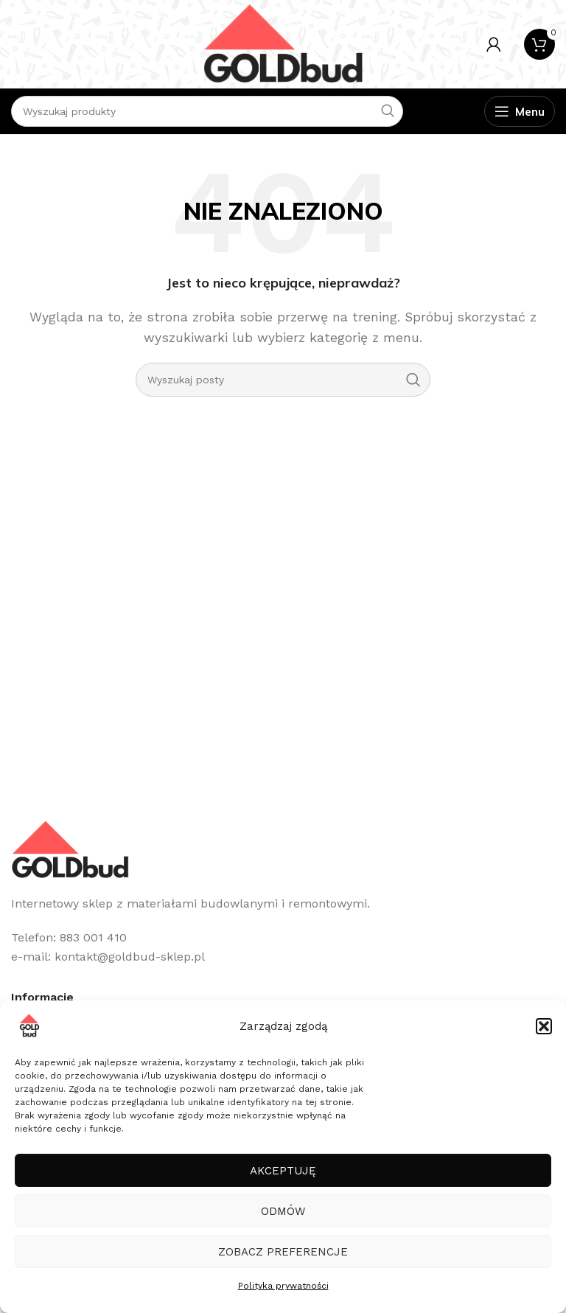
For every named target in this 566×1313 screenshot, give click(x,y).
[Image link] (70, 849)
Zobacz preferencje (283, 1251)
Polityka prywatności (283, 1286)
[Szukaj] (283, 380)
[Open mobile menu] (519, 111)
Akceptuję (283, 1170)
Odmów (283, 1211)
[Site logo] (283, 43)
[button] (544, 1026)
